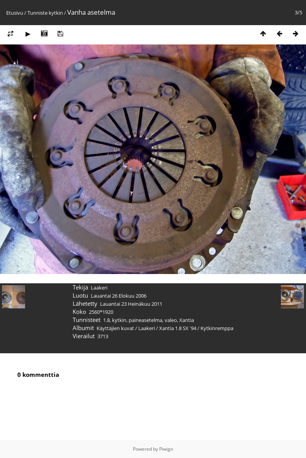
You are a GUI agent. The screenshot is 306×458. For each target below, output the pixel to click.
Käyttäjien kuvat (115, 328)
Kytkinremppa (217, 328)
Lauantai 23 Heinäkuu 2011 (131, 303)
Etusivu (14, 12)
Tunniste (37, 12)
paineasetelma (145, 320)
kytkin (56, 12)
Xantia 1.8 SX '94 (177, 328)
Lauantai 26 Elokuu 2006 (118, 295)
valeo (171, 320)
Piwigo (166, 449)
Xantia (186, 320)
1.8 (106, 320)
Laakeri (146, 328)
